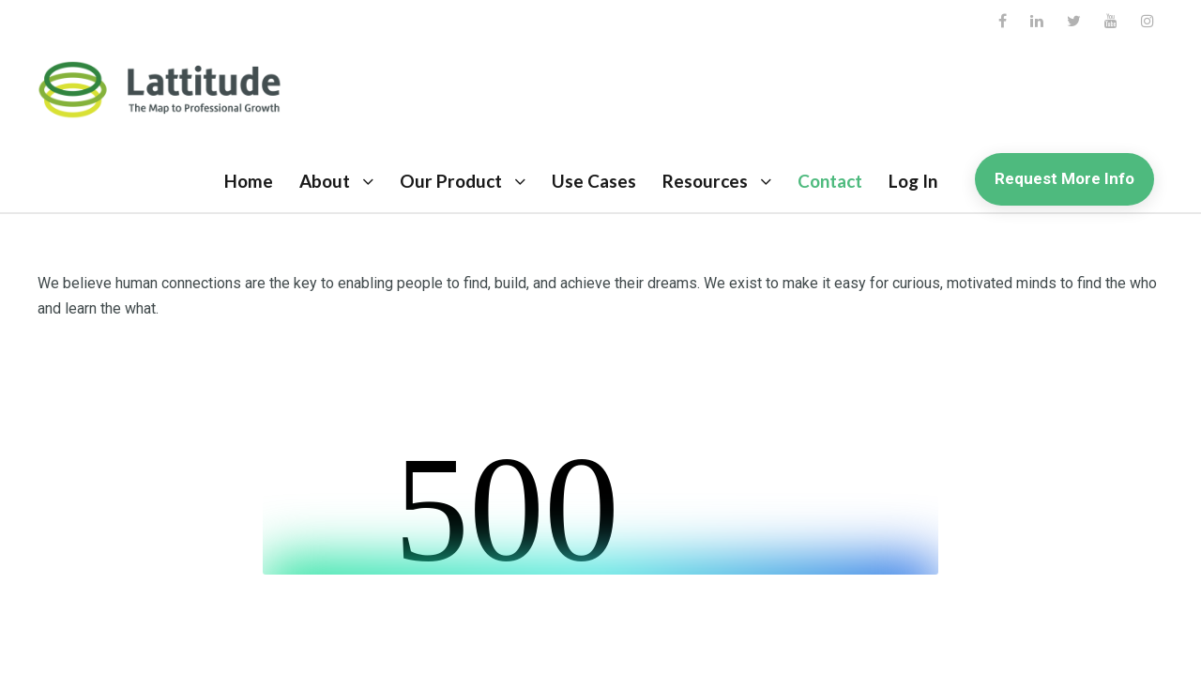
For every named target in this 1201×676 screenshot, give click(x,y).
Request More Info (1064, 178)
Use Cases (594, 181)
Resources (705, 181)
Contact (830, 181)
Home (248, 181)
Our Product (451, 181)
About (324, 181)
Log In (913, 181)
